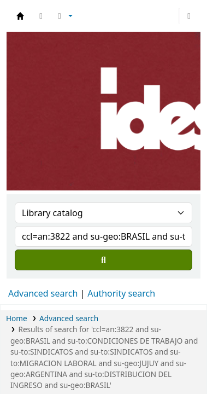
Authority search (121, 293)
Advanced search (43, 293)
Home (16, 318)
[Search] (103, 260)
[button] (41, 15)
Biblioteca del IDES (20, 16)
